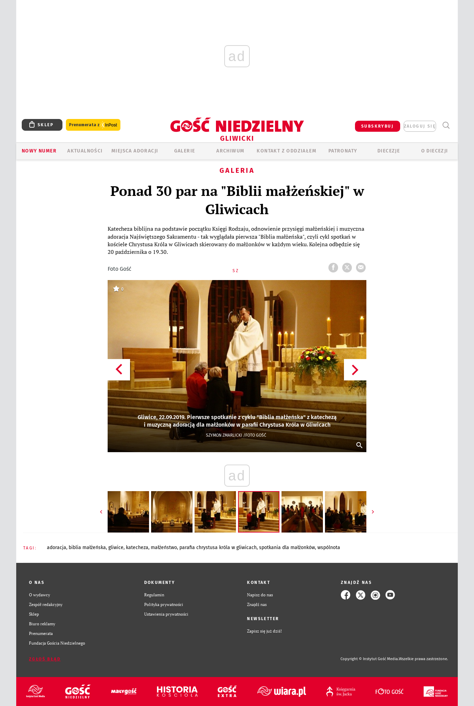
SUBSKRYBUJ (377, 126)
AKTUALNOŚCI (84, 151)
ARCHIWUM (230, 151)
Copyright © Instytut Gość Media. (369, 659)
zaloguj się (420, 126)
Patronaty (342, 151)
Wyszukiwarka (446, 125)
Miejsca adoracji (134, 151)
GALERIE (184, 151)
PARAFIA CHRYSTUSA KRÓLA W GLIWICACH (218, 547)
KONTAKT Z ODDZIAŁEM (286, 151)
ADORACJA (56, 547)
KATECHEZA (137, 547)
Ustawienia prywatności (166, 614)
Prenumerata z (93, 125)
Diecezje (388, 151)
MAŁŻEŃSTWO (164, 547)
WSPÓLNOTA (328, 547)
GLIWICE (116, 547)
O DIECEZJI (434, 151)
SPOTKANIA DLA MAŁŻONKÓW (287, 547)
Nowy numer (39, 151)
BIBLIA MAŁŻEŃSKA (87, 547)
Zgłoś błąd (45, 659)
